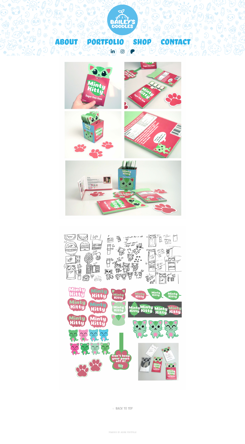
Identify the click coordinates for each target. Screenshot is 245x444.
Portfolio (105, 41)
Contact (175, 41)
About (66, 41)
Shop (142, 41)
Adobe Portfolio (128, 432)
